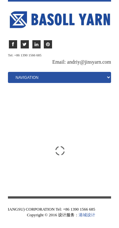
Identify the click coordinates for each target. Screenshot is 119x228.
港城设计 (87, 214)
